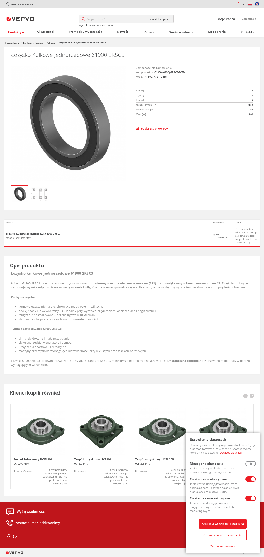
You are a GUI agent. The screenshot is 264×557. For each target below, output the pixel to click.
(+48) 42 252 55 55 (22, 4)
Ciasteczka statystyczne (208, 479)
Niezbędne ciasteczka (206, 463)
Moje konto (226, 19)
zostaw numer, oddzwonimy (37, 523)
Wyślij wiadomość (31, 511)
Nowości (123, 32)
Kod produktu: (145, 72)
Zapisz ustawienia (222, 546)
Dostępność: (143, 68)
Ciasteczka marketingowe (210, 498)
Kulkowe (51, 42)
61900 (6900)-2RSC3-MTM (18, 238)
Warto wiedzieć (180, 32)
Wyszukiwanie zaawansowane (96, 25)
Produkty (14, 32)
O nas (148, 32)
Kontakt (246, 32)
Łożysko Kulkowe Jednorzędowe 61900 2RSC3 (33, 233)
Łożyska (39, 42)
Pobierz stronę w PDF (152, 128)
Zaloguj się (249, 19)
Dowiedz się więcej (231, 452)
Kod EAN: (141, 76)
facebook (8, 537)
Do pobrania (217, 32)
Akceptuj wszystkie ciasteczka (223, 524)
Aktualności (45, 32)
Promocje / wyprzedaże (85, 32)
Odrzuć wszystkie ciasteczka (222, 535)
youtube (15, 537)
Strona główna (12, 42)
